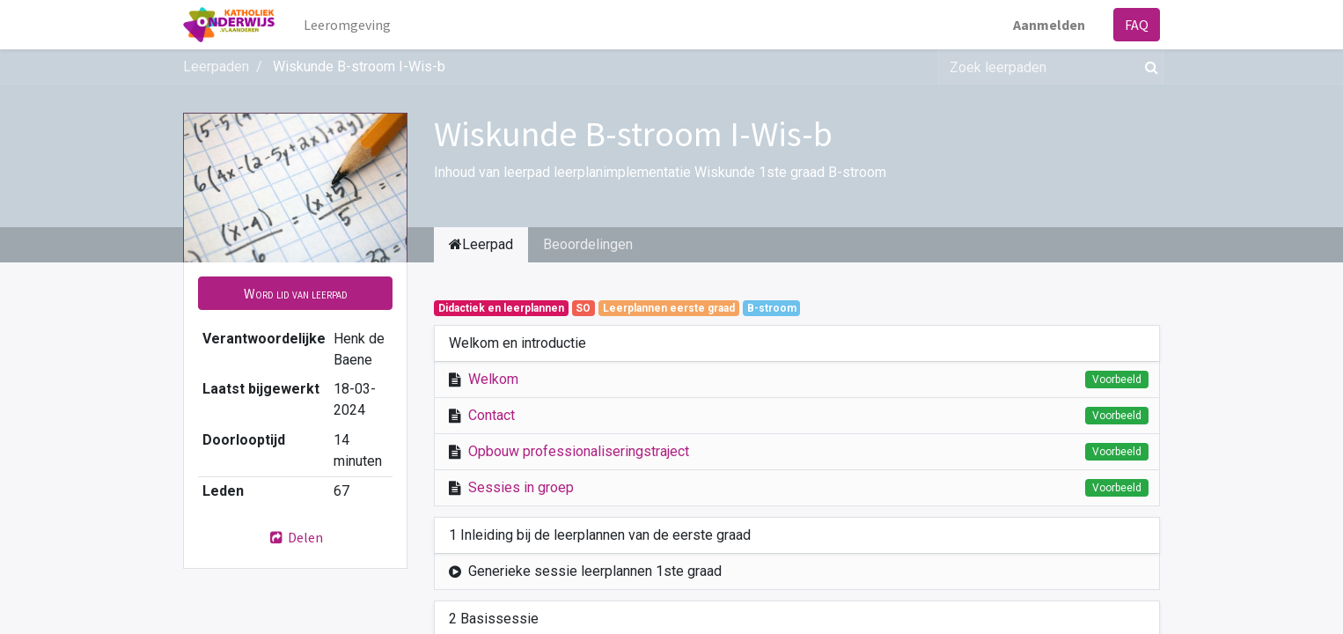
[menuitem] (347, 24)
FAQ (1137, 24)
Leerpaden (216, 66)
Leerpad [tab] (481, 244)
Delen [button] (296, 537)
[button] (295, 293)
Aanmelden (1049, 24)
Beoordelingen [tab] (588, 244)
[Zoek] (1148, 67)
